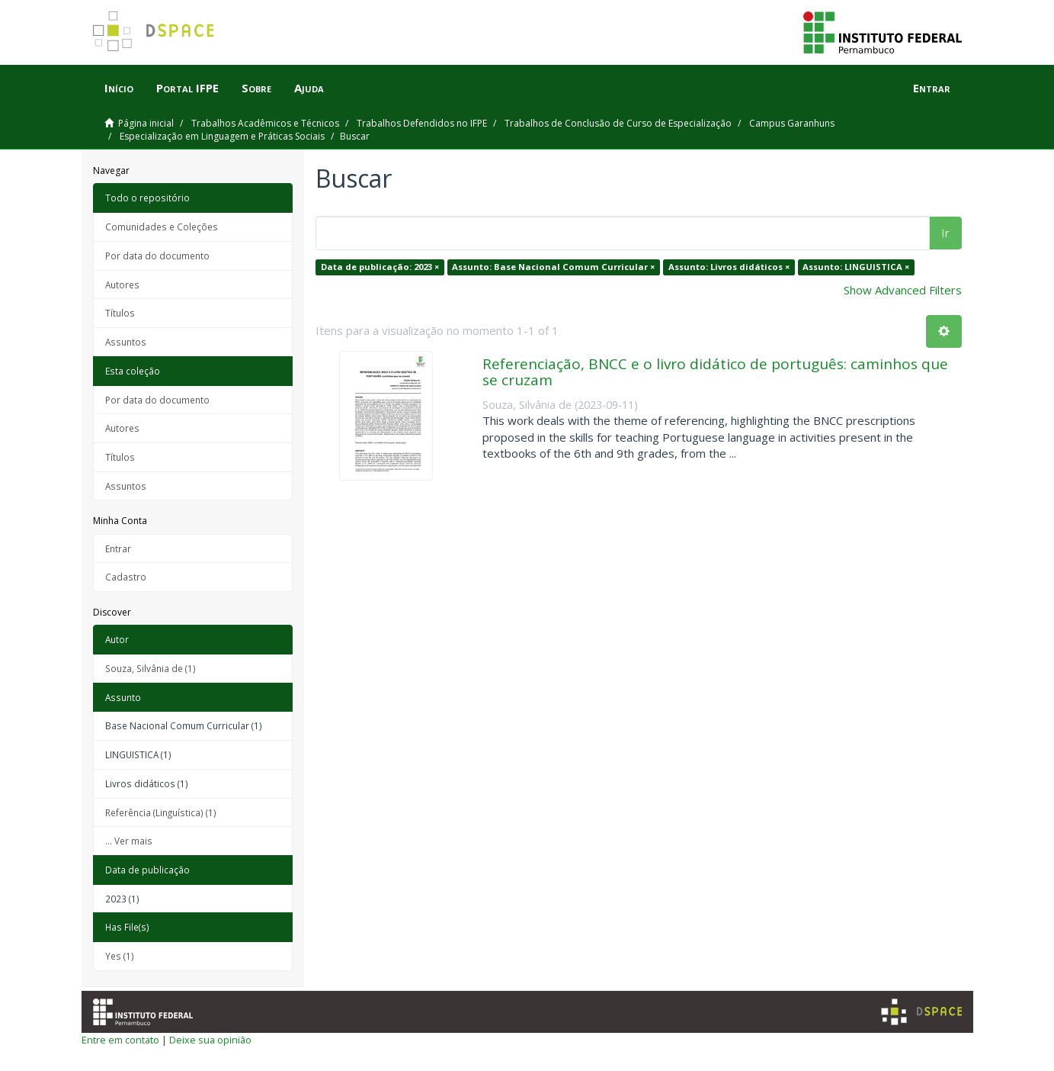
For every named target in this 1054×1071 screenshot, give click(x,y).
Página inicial (146, 123)
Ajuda (309, 87)
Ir (945, 232)
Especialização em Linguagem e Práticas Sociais (222, 136)
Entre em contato (120, 1040)
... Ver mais (128, 841)
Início (118, 87)
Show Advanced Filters (903, 290)
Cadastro (125, 577)
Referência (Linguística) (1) (160, 812)
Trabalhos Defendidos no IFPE (422, 123)
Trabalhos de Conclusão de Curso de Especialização (618, 123)
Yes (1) (119, 956)
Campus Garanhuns (792, 123)
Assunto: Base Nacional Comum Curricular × (553, 266)
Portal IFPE (187, 87)
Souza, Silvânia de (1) (150, 668)
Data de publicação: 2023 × (380, 266)
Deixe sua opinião (210, 1040)
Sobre (256, 87)
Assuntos (125, 342)
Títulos (120, 313)
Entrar (118, 548)
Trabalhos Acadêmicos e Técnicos (265, 123)
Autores (122, 284)
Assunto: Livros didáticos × (729, 266)
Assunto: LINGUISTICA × (856, 266)
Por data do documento (157, 255)
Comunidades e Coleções (161, 226)
